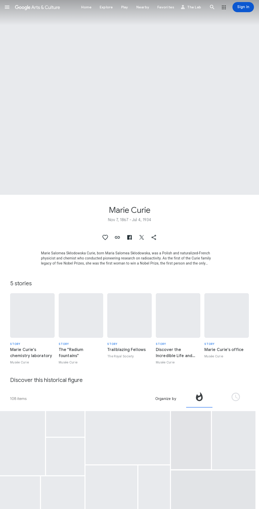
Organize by (165, 398)
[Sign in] (243, 7)
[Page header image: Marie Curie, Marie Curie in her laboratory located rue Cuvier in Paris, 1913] (129, 97)
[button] (7, 7)
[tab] (199, 399)
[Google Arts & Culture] (37, 7)
